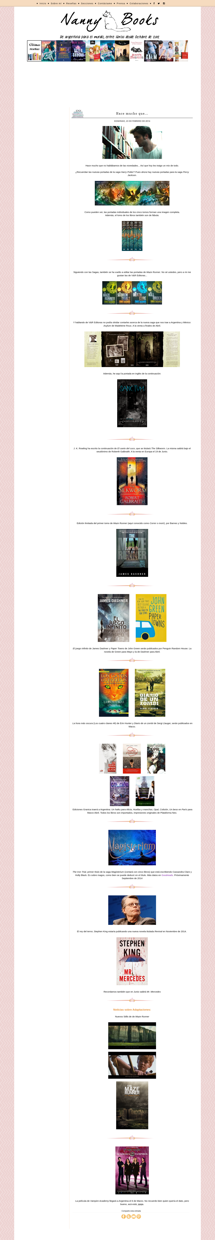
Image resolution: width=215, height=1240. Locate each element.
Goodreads (167, 875)
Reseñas (71, 3)
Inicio (43, 3)
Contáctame (105, 3)
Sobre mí (56, 3)
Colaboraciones (139, 3)
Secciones (87, 3)
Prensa (121, 3)
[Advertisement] (107, 85)
